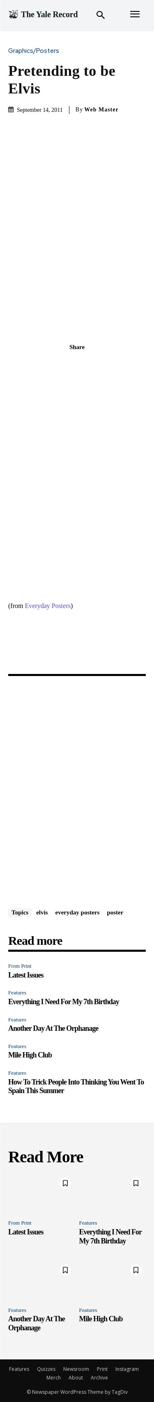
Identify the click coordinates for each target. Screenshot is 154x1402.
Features (17, 992)
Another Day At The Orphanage (53, 1028)
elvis (42, 912)
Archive (99, 1377)
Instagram (127, 1369)
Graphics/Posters (35, 51)
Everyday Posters (48, 605)
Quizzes (46, 1369)
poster (115, 912)
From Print (20, 966)
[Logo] (43, 14)
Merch (53, 1377)
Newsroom (76, 1369)
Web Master (101, 110)
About (76, 1377)
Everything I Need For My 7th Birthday (63, 1002)
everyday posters (77, 912)
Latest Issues (26, 975)
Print (102, 1369)
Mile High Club (30, 1055)
